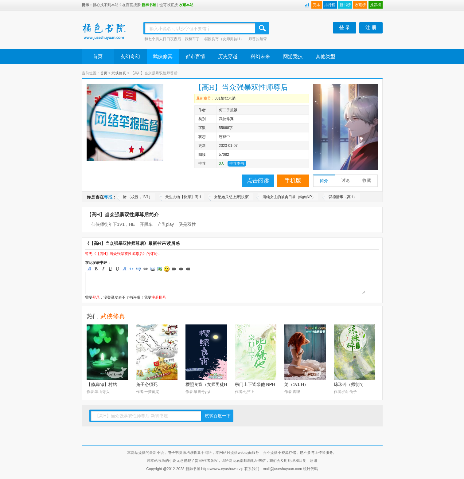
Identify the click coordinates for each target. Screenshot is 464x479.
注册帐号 (158, 297)
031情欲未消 (225, 98)
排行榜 (329, 5)
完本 (316, 5)
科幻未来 (260, 56)
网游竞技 (293, 56)
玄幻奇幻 (130, 56)
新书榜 (345, 5)
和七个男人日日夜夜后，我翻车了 (172, 39)
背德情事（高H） (343, 197)
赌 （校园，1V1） (138, 197)
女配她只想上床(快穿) (232, 197)
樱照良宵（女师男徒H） (224, 39)
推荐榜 (375, 5)
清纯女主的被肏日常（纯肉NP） (289, 197)
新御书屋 (149, 5)
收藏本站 (186, 5)
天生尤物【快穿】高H (183, 197)
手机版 (293, 181)
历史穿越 (228, 56)
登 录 (344, 27)
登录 (96, 297)
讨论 (345, 180)
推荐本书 (236, 163)
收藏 (366, 180)
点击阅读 (258, 181)
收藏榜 (360, 5)
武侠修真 (163, 56)
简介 (324, 181)
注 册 (370, 27)
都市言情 (195, 56)
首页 (98, 56)
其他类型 (325, 56)
